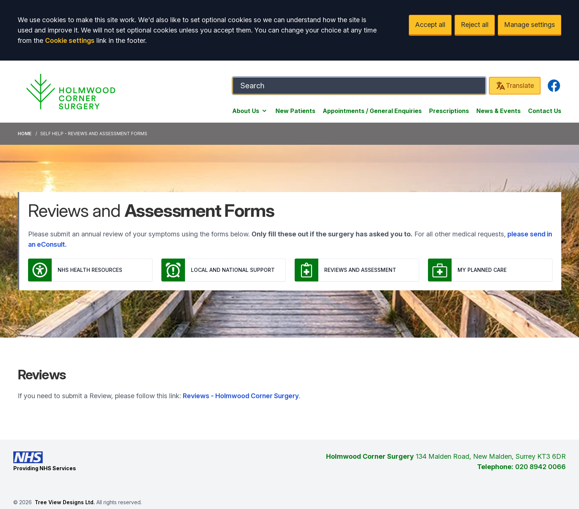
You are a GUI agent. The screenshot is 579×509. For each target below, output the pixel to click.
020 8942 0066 (540, 467)
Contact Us (544, 111)
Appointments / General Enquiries (372, 111)
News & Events (498, 111)
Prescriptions (449, 111)
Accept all (430, 24)
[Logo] (71, 91)
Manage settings (529, 24)
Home (24, 133)
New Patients (295, 111)
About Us (250, 111)
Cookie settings (70, 40)
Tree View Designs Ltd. (65, 502)
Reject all (475, 24)
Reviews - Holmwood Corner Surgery (241, 396)
